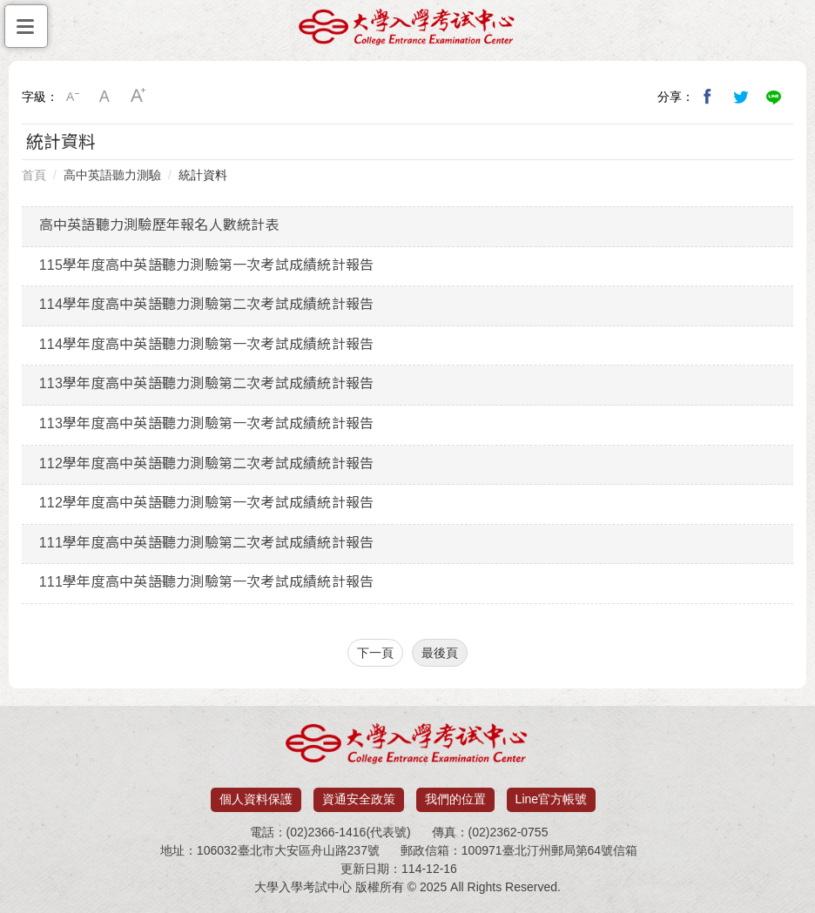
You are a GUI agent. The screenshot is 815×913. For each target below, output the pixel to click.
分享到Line (774, 97)
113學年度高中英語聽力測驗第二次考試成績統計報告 (206, 383)
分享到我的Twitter (741, 97)
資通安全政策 (358, 799)
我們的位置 (455, 799)
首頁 (34, 175)
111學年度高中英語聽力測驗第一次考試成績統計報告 (206, 581)
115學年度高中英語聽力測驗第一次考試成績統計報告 (206, 265)
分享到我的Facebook (708, 97)
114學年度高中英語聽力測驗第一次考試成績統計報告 (206, 344)
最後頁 (439, 653)
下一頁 (375, 653)
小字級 (72, 97)
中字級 (105, 97)
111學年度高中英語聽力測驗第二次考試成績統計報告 (206, 542)
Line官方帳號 (551, 799)
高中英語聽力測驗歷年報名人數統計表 (159, 225)
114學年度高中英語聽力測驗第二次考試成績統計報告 (206, 304)
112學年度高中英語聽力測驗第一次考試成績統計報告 (206, 502)
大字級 (138, 97)
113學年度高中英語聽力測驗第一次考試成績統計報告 (206, 423)
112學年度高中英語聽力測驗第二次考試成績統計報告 (206, 463)
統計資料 (202, 175)
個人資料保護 (256, 799)
